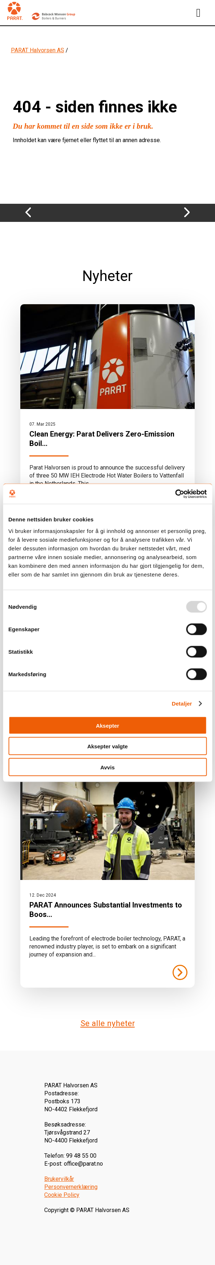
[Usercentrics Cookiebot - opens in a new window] (175, 494)
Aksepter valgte (107, 746)
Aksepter (107, 725)
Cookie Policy (61, 1194)
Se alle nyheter (107, 1023)
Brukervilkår (59, 1178)
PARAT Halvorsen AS (37, 50)
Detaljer (182, 703)
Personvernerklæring (71, 1186)
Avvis (107, 767)
